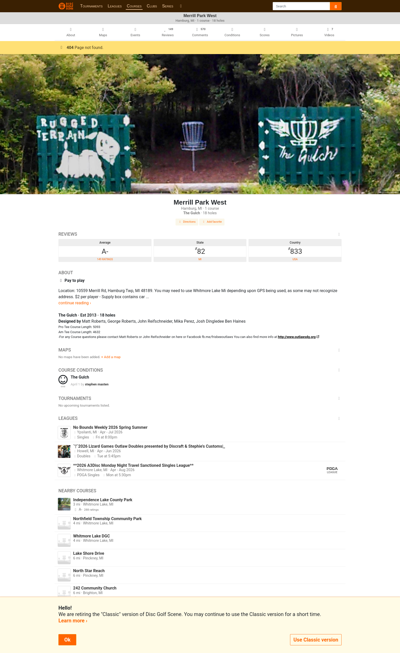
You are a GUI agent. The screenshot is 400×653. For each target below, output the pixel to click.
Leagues (115, 6)
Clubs (152, 6)
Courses (134, 6)
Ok (67, 640)
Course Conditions (200, 370)
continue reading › (74, 302)
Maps (200, 350)
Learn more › (72, 621)
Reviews (200, 234)
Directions (187, 221)
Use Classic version (315, 640)
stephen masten (96, 384)
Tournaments (91, 6)
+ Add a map (111, 357)
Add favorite (212, 221)
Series (167, 6)
